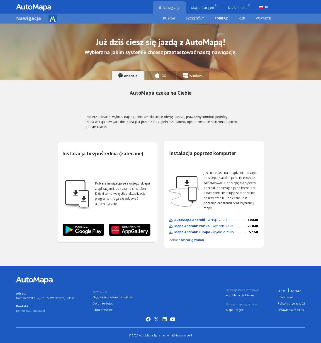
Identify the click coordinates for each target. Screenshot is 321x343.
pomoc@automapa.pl (30, 311)
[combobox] (264, 7)
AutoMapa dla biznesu (241, 295)
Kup (242, 18)
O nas (282, 291)
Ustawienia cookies (291, 310)
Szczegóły (195, 18)
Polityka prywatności (291, 303)
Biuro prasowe (103, 310)
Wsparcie (264, 18)
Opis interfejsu (103, 303)
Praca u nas (285, 297)
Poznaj (169, 18)
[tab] (128, 75)
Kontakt (296, 291)
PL (264, 7)
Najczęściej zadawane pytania (113, 297)
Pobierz (221, 18)
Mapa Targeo (235, 310)
